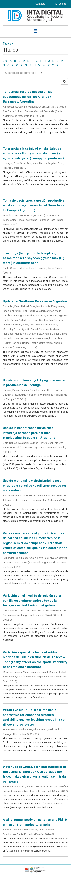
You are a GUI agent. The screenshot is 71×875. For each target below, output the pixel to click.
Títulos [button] (8, 43)
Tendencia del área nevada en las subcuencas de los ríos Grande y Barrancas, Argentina (27, 96)
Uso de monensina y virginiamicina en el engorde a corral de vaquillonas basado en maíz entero (34, 485)
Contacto (40, 3)
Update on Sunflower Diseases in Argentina (35, 301)
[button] (50, 4)
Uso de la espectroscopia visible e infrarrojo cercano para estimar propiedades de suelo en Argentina (29, 433)
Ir (41, 72)
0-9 (5, 60)
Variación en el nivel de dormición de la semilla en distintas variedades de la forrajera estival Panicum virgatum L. (32, 600)
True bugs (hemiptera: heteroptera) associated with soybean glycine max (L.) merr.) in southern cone (33, 258)
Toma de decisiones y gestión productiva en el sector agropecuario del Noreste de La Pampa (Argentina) (34, 205)
